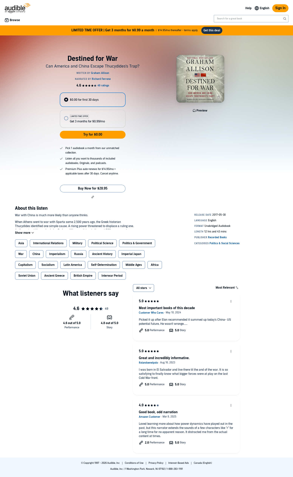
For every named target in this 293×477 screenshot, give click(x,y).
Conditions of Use (134, 463)
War (21, 257)
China (36, 257)
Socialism (48, 268)
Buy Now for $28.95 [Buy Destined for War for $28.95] (92, 188)
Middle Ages (134, 268)
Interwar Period (112, 279)
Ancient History (102, 257)
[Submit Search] (285, 18)
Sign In (280, 8)
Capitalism (25, 268)
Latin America (73, 268)
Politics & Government (137, 246)
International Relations (48, 246)
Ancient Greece (54, 279)
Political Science (102, 246)
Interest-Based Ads (178, 463)
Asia (21, 246)
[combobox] (251, 18)
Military (77, 246)
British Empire (83, 279)
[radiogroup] (93, 110)
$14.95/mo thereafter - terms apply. (134, 30)
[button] (92, 197)
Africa (155, 268)
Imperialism (57, 257)
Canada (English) (203, 463)
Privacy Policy (156, 463)
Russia (78, 257)
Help (248, 8)
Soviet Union (26, 279)
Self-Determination (104, 268)
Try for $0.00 (92, 135)
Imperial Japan (131, 257)
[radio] (93, 100)
